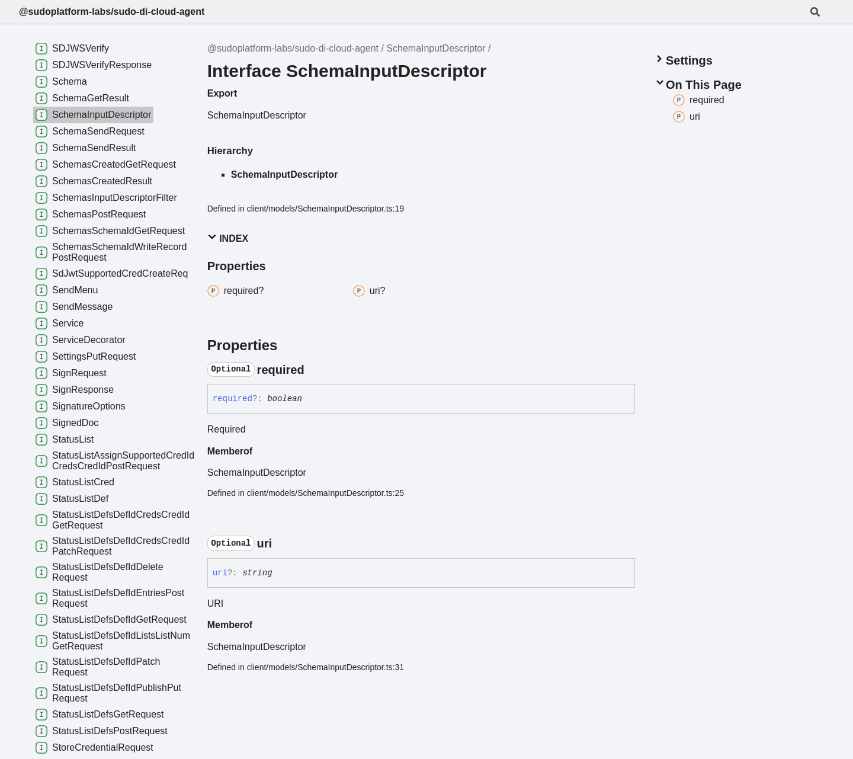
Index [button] (227, 238)
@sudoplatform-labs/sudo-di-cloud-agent (111, 12)
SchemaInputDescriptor (435, 48)
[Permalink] (315, 370)
